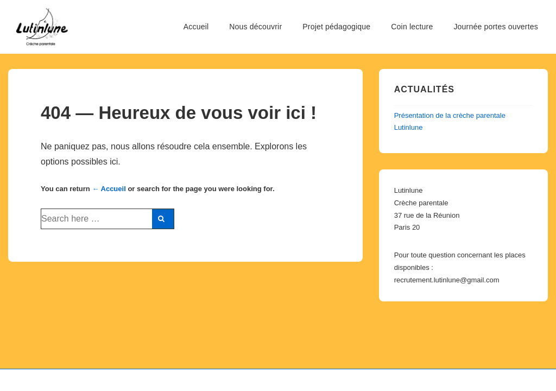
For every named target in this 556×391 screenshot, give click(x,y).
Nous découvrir (255, 26)
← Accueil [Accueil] (108, 189)
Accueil (196, 26)
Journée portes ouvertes (495, 26)
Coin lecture (412, 26)
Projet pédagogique (336, 26)
